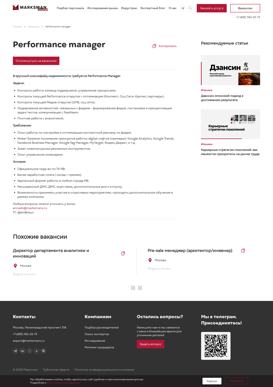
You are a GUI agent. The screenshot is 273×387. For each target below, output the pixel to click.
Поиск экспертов (97, 334)
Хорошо (212, 381)
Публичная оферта (56, 370)
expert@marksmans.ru (29, 341)
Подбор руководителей (102, 327)
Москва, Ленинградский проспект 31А (39, 327)
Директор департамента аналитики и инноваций (51, 253)
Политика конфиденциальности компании (104, 370)
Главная (17, 26)
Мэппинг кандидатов (99, 347)
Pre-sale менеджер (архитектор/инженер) (190, 250)
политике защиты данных (63, 382)
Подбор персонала (70, 8)
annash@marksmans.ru (30, 208)
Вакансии (245, 8)
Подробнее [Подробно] (236, 381)
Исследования (95, 341)
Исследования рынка (102, 8)
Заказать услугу (212, 8)
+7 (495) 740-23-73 (248, 17)
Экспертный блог (152, 8)
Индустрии (129, 8)
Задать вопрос (150, 344)
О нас (173, 8)
